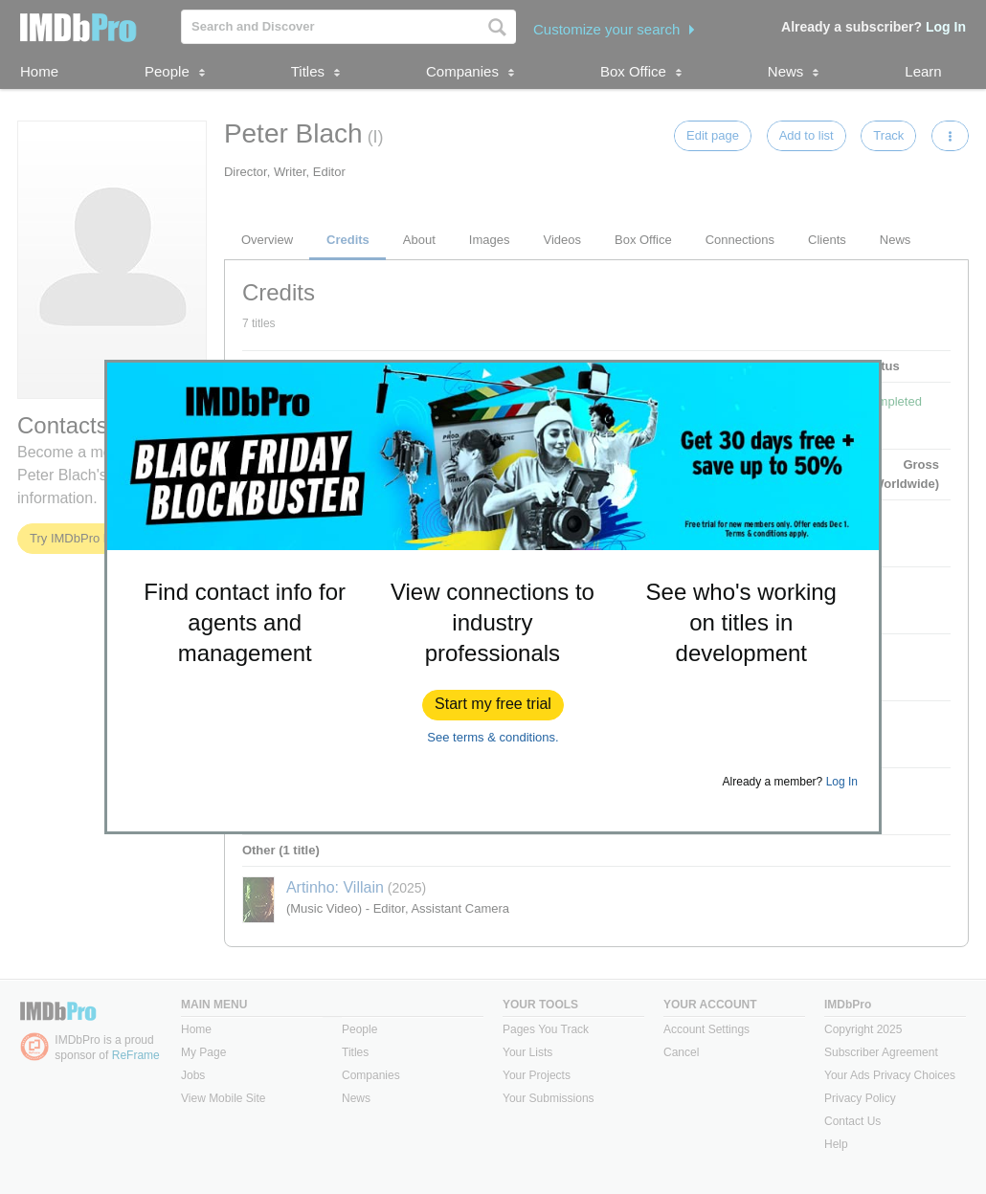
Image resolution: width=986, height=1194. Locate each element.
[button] (493, 705)
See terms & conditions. (492, 737)
